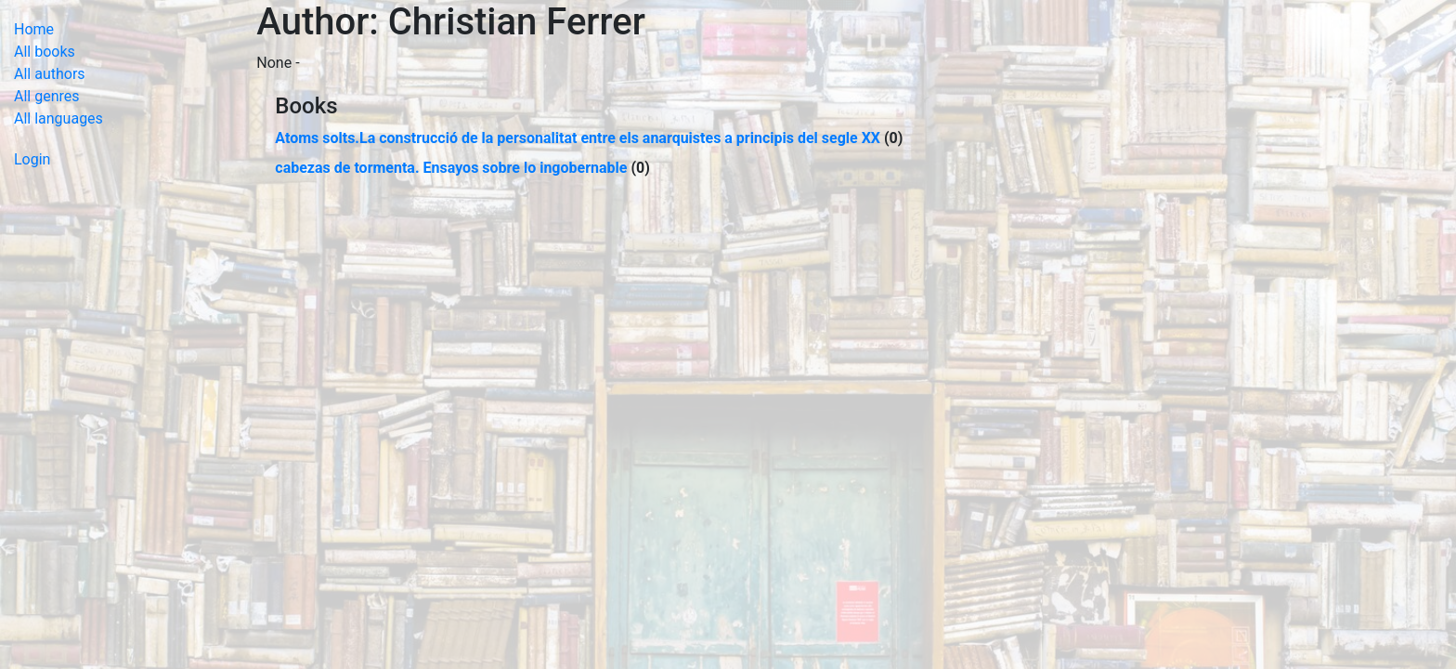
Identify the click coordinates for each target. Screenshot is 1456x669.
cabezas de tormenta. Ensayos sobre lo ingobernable (451, 168)
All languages (58, 118)
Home (34, 29)
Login (32, 159)
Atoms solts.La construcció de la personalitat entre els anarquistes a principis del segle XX (577, 138)
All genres (47, 96)
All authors (49, 74)
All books (44, 51)
